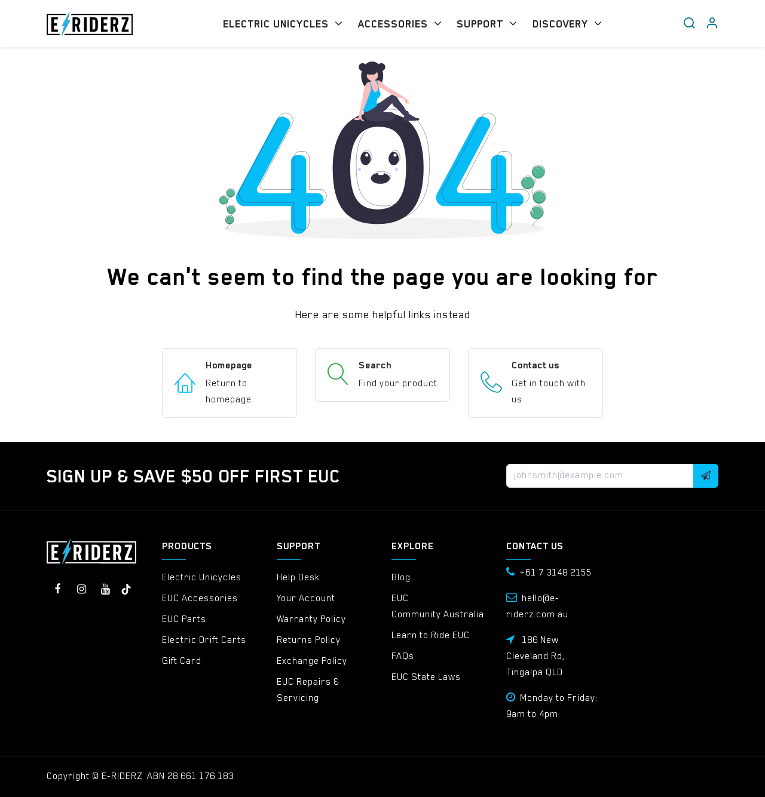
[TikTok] (126, 589)
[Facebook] (57, 589)
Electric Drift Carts (204, 640)
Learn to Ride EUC (430, 635)
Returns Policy (309, 640)
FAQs (402, 656)
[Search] (689, 24)
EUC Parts (184, 619)
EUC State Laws (426, 677)
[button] (705, 476)
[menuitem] (282, 24)
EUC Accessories (200, 598)
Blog (401, 577)
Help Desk (298, 577)
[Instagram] (81, 589)
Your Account (306, 598)
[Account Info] (711, 24)
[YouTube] (105, 589)
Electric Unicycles (201, 577)
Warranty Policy (311, 619)
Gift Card (181, 661)
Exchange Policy (312, 661)
